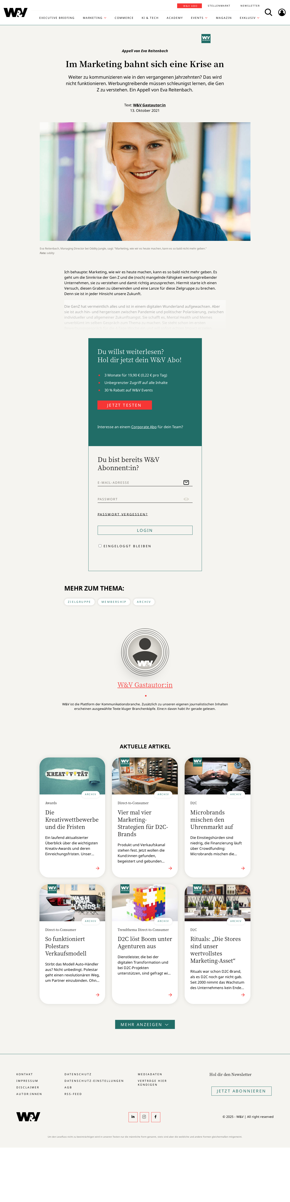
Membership (114, 602)
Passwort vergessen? (123, 514)
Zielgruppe (79, 602)
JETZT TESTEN (124, 405)
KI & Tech (150, 18)
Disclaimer (27, 1087)
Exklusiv (248, 18)
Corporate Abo (144, 426)
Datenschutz (78, 1074)
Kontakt (24, 1074)
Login (145, 530)
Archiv (144, 602)
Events (197, 18)
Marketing (93, 18)
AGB (68, 1087)
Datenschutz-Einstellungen (94, 1081)
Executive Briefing (57, 18)
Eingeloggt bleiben (128, 546)
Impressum (27, 1081)
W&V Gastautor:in (149, 105)
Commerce (124, 18)
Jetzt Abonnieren (241, 1091)
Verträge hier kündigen (152, 1083)
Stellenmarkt (219, 5)
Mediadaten (150, 1074)
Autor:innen (29, 1094)
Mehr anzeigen (145, 1024)
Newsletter (250, 5)
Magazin (224, 18)
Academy (175, 18)
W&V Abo (190, 5)
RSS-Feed (73, 1094)
